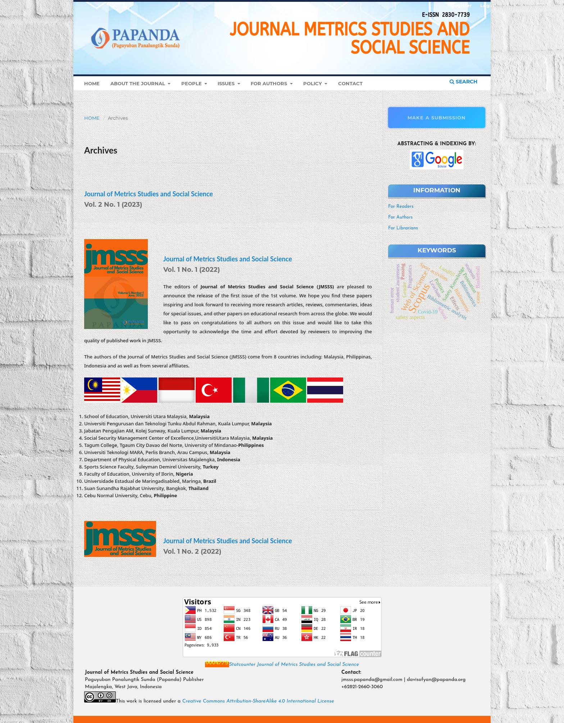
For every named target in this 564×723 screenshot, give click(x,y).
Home (92, 83)
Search (463, 81)
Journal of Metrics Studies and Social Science (148, 194)
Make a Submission (437, 117)
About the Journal (138, 83)
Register (461, 5)
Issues (227, 83)
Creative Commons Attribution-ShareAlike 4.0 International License (258, 701)
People (192, 83)
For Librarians (403, 228)
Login (487, 5)
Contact (350, 83)
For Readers (400, 206)
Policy (313, 83)
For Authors (269, 83)
